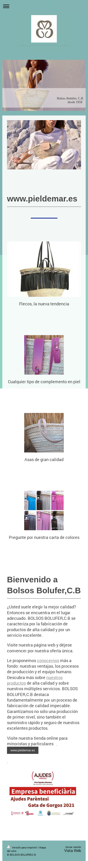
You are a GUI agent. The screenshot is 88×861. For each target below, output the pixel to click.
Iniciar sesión (73, 847)
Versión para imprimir (22, 847)
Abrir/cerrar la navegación (44, 6)
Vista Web (72, 850)
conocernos (48, 660)
